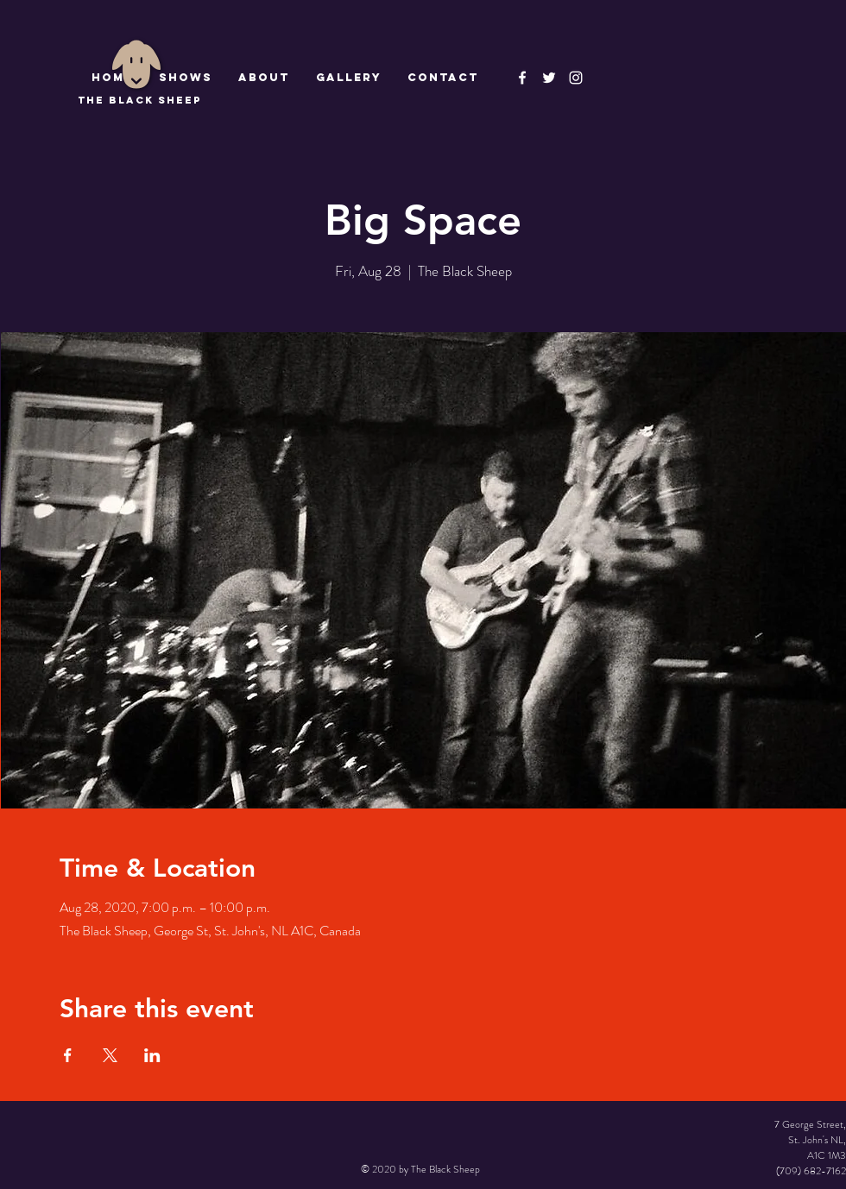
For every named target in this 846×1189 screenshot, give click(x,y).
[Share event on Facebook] (68, 1055)
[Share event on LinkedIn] (152, 1055)
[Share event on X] (110, 1055)
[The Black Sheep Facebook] (522, 77)
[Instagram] (575, 77)
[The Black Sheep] (549, 77)
